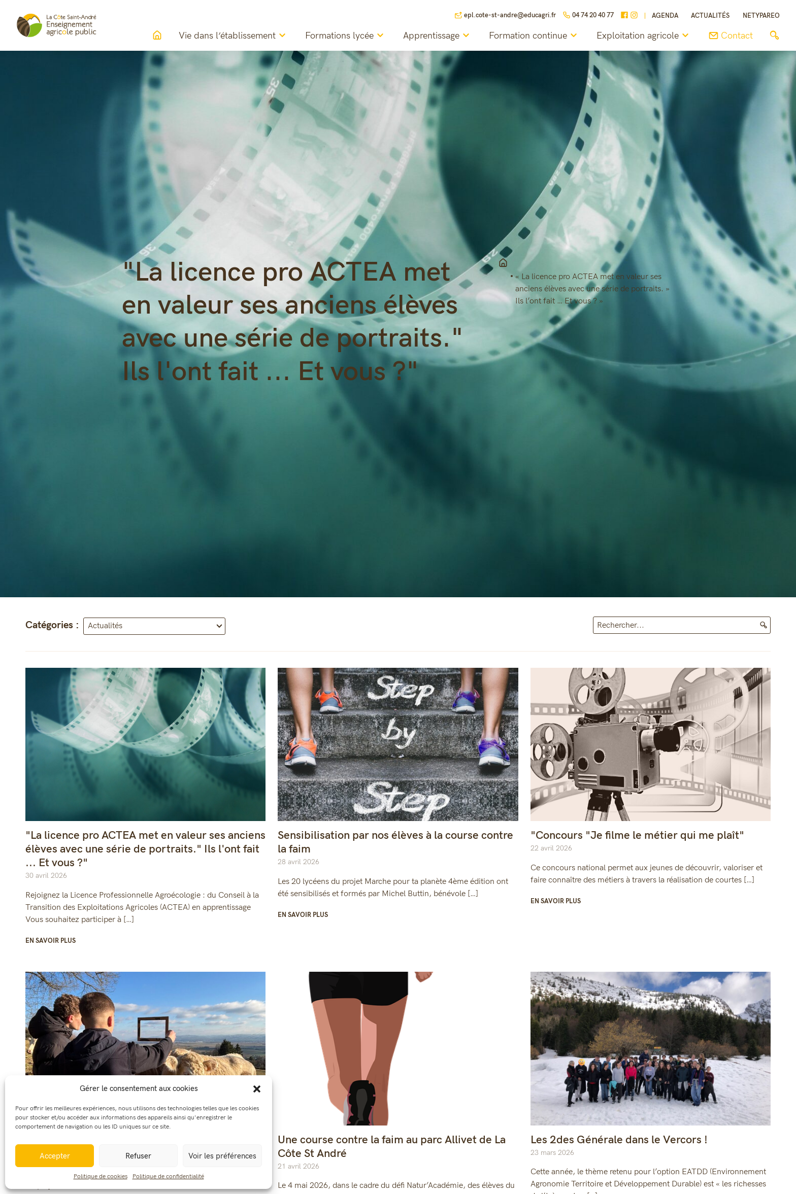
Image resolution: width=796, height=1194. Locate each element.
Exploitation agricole (644, 36)
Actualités (710, 16)
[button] (257, 1088)
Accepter (55, 1156)
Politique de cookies (100, 1176)
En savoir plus (50, 941)
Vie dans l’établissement (234, 36)
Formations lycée (346, 36)
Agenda (665, 16)
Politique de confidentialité (168, 1176)
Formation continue (534, 36)
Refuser (138, 1156)
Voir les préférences (222, 1156)
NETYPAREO (761, 16)
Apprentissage (438, 36)
